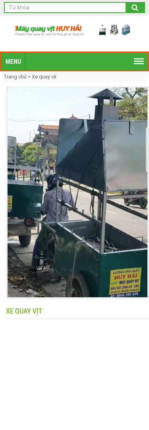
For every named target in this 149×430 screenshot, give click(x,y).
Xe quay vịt (44, 77)
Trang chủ (16, 77)
